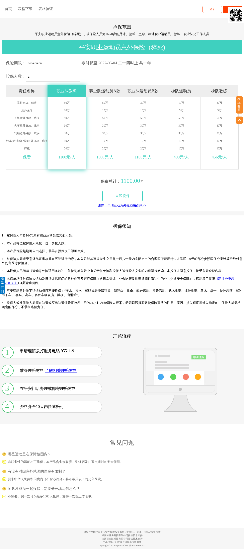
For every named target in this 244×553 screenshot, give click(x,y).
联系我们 (2, 285)
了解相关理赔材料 (61, 370)
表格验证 (45, 9)
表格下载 (25, 9)
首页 (8, 9)
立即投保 (122, 196)
